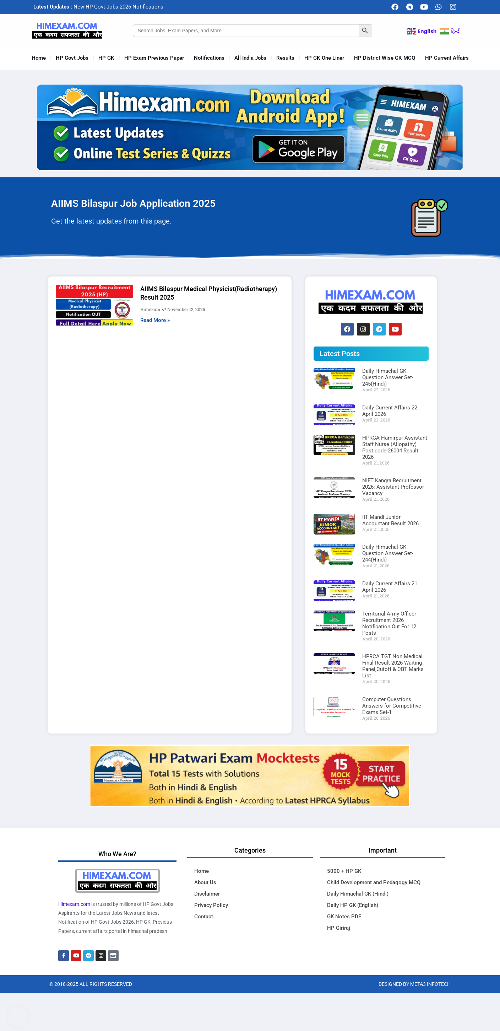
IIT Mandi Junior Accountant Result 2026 (390, 520)
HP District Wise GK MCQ (384, 58)
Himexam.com (74, 904)
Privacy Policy (211, 905)
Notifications (209, 58)
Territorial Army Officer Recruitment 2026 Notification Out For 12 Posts (389, 623)
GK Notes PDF (344, 916)
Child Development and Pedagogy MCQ (373, 882)
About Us (205, 882)
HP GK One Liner (324, 58)
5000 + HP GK (344, 871)
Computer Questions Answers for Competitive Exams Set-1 (391, 705)
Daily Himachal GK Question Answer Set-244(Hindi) (387, 553)
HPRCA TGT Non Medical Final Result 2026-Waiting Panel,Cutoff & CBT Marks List (393, 666)
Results (285, 58)
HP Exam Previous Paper (154, 58)
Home (39, 58)
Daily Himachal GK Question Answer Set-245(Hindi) (387, 377)
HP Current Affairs (447, 58)
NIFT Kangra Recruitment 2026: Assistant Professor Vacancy (393, 486)
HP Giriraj (338, 928)
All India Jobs (250, 58)
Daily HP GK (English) (352, 905)
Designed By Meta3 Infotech (415, 984)
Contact (203, 916)
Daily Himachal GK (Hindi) (357, 894)
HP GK (106, 58)
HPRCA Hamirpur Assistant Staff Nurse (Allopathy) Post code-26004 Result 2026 (394, 447)
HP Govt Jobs (72, 58)
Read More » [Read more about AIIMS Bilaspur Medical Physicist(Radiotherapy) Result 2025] (155, 320)
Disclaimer (207, 894)
